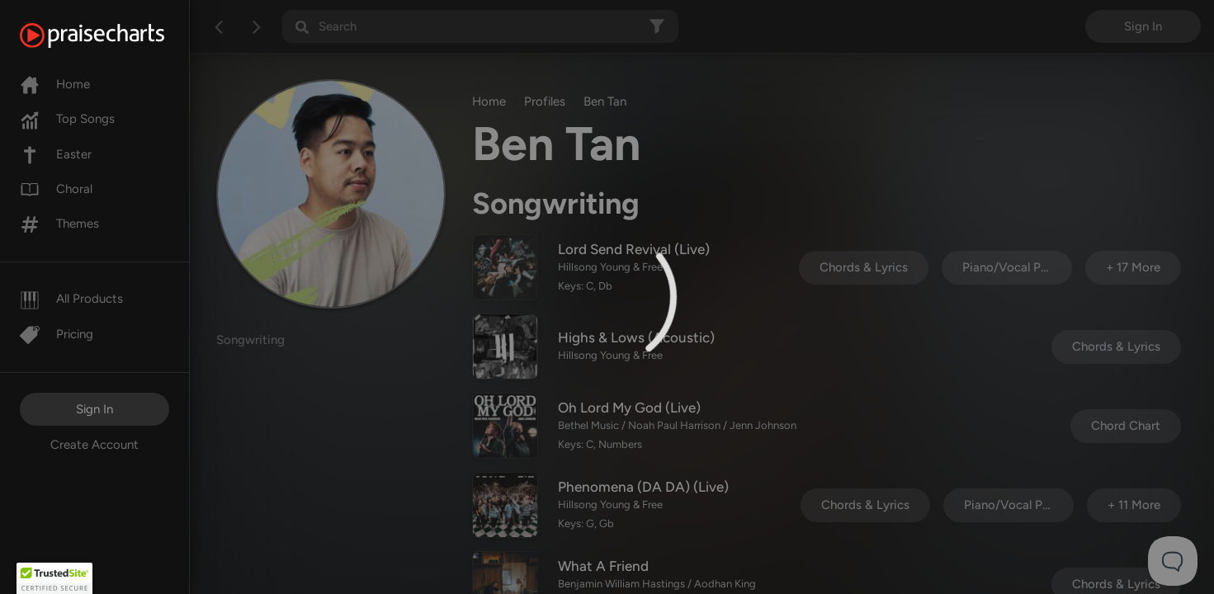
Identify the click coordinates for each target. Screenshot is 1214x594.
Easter (56, 154)
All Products (71, 298)
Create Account (94, 444)
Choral (56, 189)
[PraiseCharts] (112, 35)
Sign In (94, 409)
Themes (59, 223)
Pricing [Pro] (56, 334)
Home (55, 84)
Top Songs (67, 118)
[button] (54, 578)
